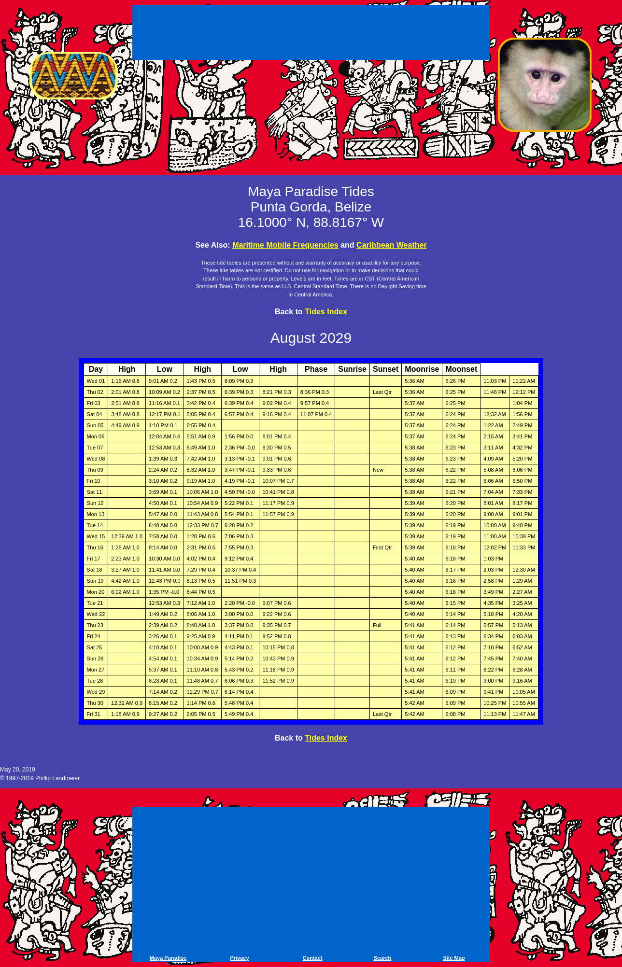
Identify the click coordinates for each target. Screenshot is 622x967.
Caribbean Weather (391, 245)
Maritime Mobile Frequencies (285, 245)
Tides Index (326, 312)
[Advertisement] (311, 34)
